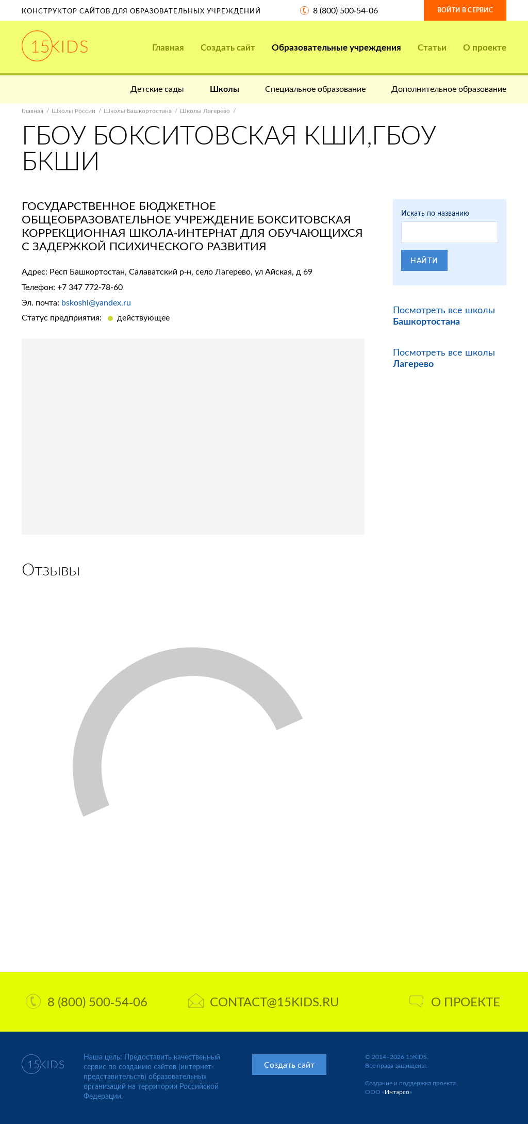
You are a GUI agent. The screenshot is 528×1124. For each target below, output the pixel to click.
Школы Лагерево (205, 111)
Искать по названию (435, 212)
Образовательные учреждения (336, 47)
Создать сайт (228, 47)
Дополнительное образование (448, 88)
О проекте (484, 47)
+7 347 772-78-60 (90, 287)
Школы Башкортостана (138, 111)
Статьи (432, 47)
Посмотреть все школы (444, 315)
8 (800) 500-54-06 (345, 10)
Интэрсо (397, 1092)
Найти (424, 260)
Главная (168, 47)
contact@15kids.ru (263, 1001)
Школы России (73, 111)
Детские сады (157, 88)
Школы (224, 88)
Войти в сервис (465, 10)
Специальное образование (315, 88)
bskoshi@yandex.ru (96, 302)
